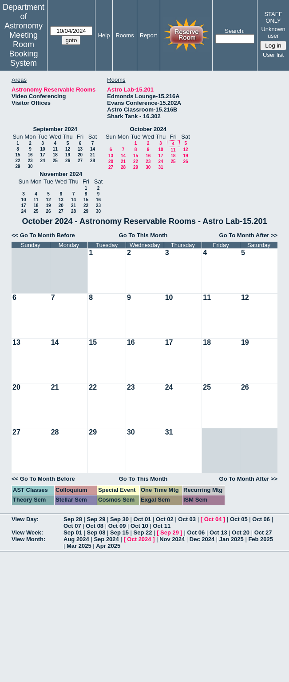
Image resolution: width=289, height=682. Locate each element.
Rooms (124, 35)
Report (148, 35)
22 (17, 160)
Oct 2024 (139, 539)
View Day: (25, 519)
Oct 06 (261, 519)
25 (55, 160)
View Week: (27, 532)
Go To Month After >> (248, 235)
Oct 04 (213, 519)
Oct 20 (240, 532)
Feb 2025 (260, 539)
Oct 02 (165, 519)
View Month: (28, 539)
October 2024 (148, 129)
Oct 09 (117, 525)
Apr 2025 (108, 545)
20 (80, 154)
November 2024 (61, 174)
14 (92, 149)
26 (67, 160)
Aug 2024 (76, 539)
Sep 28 (72, 519)
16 (30, 154)
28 (92, 160)
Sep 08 (96, 532)
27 (80, 160)
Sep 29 (96, 519)
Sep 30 (119, 519)
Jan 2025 (231, 539)
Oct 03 (187, 519)
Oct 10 (139, 525)
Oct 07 (72, 525)
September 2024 (55, 129)
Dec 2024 (202, 539)
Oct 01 (142, 519)
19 (67, 154)
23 (30, 160)
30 (30, 166)
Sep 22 (143, 532)
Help (104, 35)
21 (92, 154)
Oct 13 (218, 532)
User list (273, 55)
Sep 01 (72, 532)
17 (42, 154)
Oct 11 (161, 525)
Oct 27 (263, 532)
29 (17, 166)
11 (55, 149)
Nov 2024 (172, 539)
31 (160, 167)
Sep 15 (119, 532)
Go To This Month (143, 235)
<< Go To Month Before (43, 235)
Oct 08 (94, 525)
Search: (235, 31)
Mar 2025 (79, 545)
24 (42, 160)
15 (17, 154)
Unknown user (273, 32)
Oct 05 (239, 519)
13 (80, 149)
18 (55, 154)
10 (42, 149)
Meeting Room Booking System (23, 49)
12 (67, 149)
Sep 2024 (106, 539)
